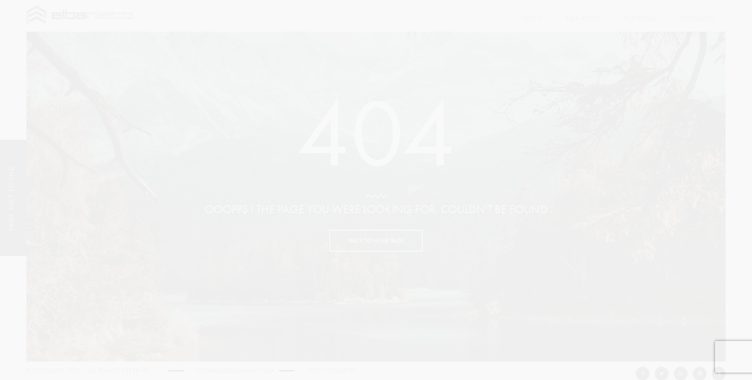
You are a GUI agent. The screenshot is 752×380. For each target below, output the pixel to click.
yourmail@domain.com (234, 370)
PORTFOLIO (640, 18)
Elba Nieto (582, 18)
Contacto (697, 18)
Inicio (532, 18)
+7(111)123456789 (331, 370)
